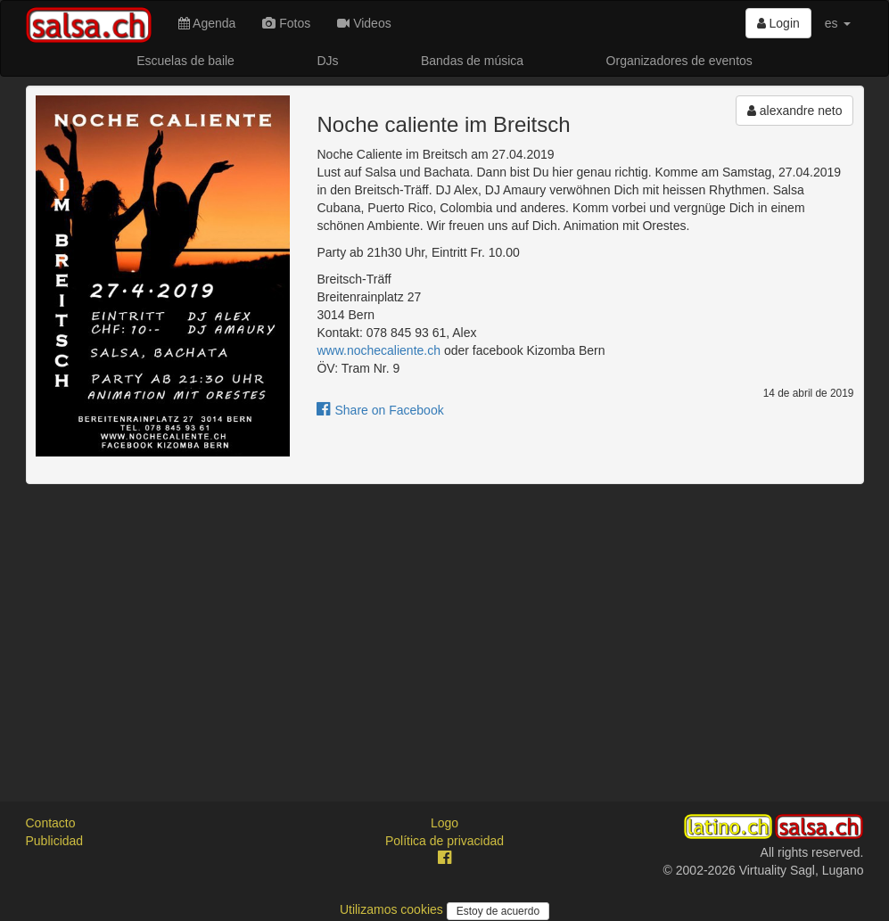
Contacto (51, 823)
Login (778, 23)
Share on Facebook (380, 410)
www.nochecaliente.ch (378, 350)
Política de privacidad (444, 841)
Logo (444, 823)
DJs (327, 60)
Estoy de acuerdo (498, 911)
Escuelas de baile (185, 60)
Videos (364, 23)
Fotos (286, 23)
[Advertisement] (444, 627)
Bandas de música (472, 60)
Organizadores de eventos (679, 60)
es (838, 23)
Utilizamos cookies (393, 909)
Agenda (206, 23)
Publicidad (55, 841)
